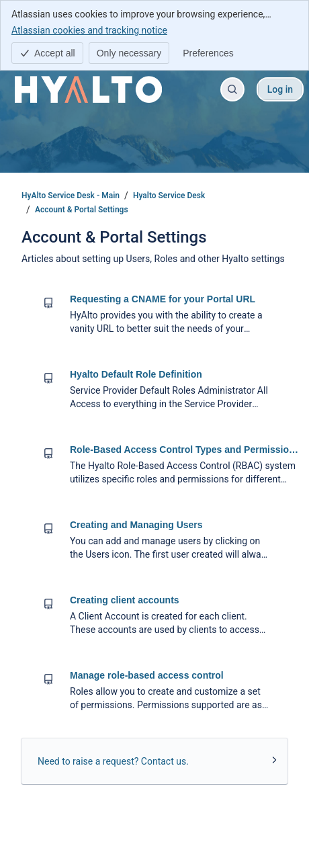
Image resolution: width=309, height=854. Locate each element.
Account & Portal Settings (81, 209)
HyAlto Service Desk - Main (70, 195)
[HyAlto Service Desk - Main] (88, 89)
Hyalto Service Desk (169, 195)
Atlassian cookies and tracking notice (89, 30)
